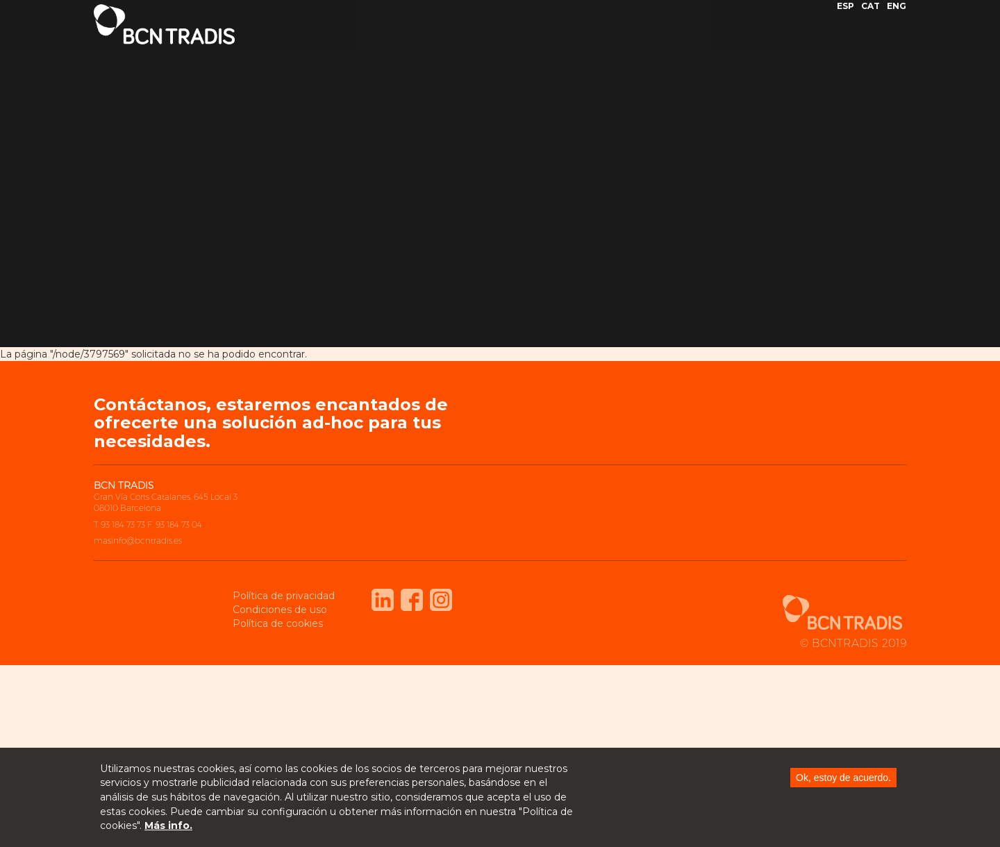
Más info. (168, 827)
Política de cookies (278, 623)
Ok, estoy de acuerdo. (843, 779)
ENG (896, 16)
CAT (870, 16)
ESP (845, 16)
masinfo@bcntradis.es (138, 540)
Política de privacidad (284, 595)
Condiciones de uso (280, 609)
